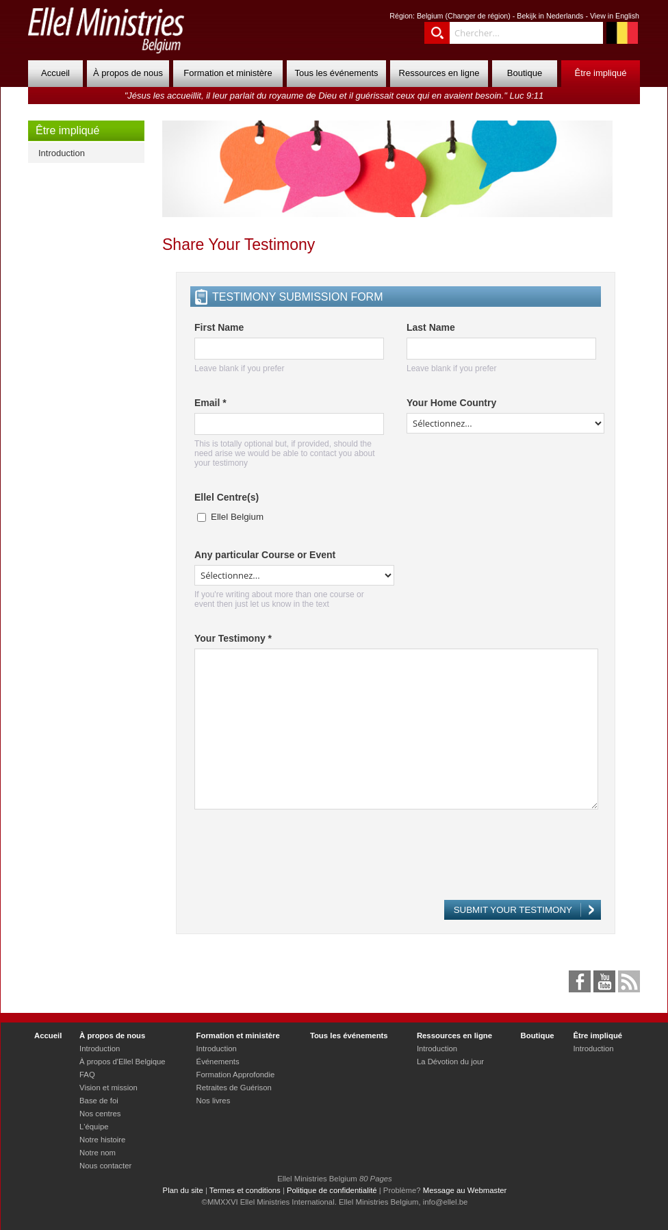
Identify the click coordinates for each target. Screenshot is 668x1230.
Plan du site (183, 1190)
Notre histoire (102, 1139)
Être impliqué (601, 73)
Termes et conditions (245, 1190)
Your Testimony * (233, 638)
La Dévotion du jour (450, 1061)
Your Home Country (451, 402)
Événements (218, 1061)
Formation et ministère (227, 73)
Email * (210, 402)
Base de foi (98, 1100)
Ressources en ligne (439, 73)
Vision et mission (108, 1087)
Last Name (431, 327)
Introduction (61, 153)
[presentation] (298, 861)
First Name (219, 327)
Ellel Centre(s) (226, 497)
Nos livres (213, 1100)
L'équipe (93, 1126)
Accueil (55, 73)
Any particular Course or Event (264, 554)
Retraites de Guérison (234, 1087)
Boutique (524, 73)
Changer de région (478, 16)
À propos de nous (128, 73)
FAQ (87, 1074)
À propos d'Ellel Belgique (122, 1061)
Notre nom (97, 1153)
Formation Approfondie (235, 1074)
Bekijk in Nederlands (550, 16)
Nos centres (99, 1113)
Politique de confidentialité (332, 1190)
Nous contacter (105, 1166)
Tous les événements (336, 73)
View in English (614, 16)
